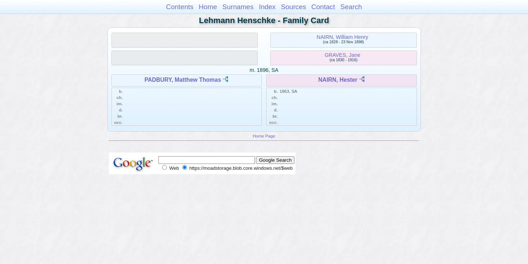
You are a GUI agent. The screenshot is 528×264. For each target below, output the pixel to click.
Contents (180, 7)
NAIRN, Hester (338, 80)
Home (208, 7)
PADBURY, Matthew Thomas (182, 80)
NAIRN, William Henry (342, 37)
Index (267, 7)
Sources (293, 7)
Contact (323, 7)
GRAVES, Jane (342, 55)
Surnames (237, 7)
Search (351, 7)
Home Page (264, 135)
